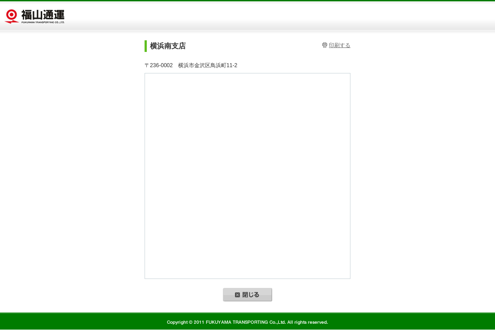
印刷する (339, 45)
